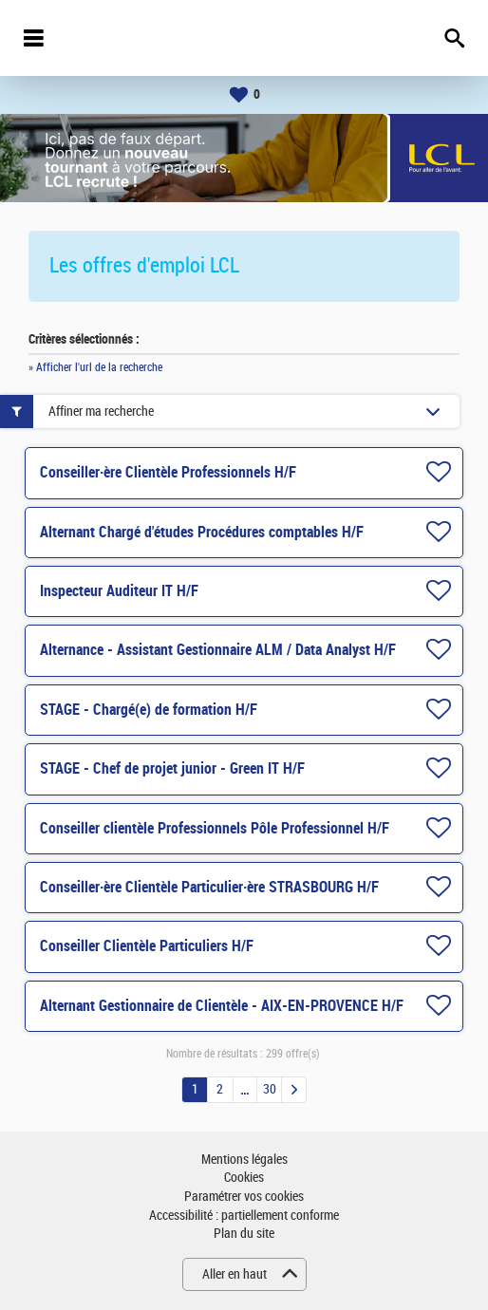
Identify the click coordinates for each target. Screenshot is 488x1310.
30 (269, 1089)
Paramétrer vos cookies (244, 1196)
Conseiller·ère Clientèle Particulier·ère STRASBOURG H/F (209, 887)
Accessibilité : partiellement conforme (244, 1215)
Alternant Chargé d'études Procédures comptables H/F (202, 532)
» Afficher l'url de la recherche (95, 367)
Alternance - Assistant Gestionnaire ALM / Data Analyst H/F (218, 650)
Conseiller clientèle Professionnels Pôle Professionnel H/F (214, 828)
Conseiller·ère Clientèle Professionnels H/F (168, 472)
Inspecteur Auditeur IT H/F (119, 591)
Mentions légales (244, 1159)
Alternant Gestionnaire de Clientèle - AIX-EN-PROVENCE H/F (222, 1006)
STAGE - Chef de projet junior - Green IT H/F (172, 768)
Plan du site (244, 1234)
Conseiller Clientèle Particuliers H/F (146, 946)
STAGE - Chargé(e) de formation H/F (148, 710)
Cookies (244, 1178)
